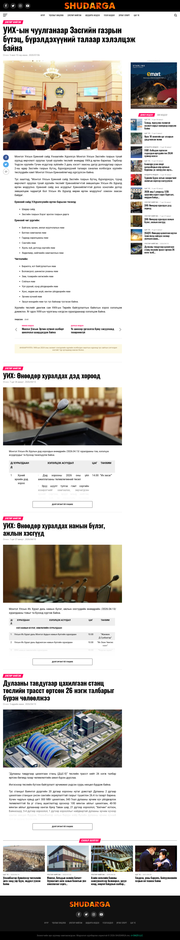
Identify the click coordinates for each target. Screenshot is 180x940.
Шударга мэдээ (92, 15)
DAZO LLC (137, 935)
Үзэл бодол (109, 15)
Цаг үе (136, 15)
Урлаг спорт (124, 15)
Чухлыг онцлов (56, 15)
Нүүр (43, 15)
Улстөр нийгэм (74, 15)
